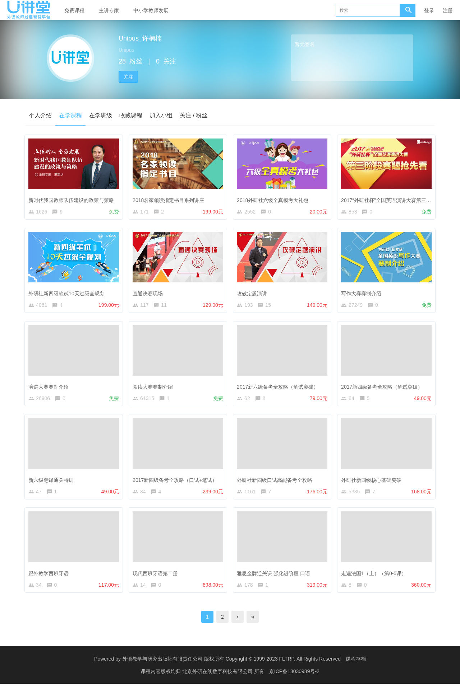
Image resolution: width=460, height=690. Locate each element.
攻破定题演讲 (253, 293)
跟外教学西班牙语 (50, 576)
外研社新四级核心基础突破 (372, 482)
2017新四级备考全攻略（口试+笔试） (176, 482)
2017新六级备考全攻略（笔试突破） (279, 388)
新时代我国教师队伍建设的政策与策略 (72, 199)
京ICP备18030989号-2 (294, 677)
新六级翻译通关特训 (52, 482)
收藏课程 (130, 115)
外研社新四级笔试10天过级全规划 (68, 293)
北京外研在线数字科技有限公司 (218, 677)
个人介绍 (40, 115)
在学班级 (100, 115)
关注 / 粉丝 (193, 115)
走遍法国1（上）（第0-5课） (375, 576)
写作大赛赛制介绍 (362, 293)
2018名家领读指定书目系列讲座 (170, 199)
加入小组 (161, 115)
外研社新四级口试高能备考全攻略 (276, 482)
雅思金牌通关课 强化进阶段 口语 (275, 576)
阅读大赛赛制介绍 (154, 388)
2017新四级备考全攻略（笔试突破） (383, 388)
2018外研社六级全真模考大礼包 (274, 199)
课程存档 (356, 665)
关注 (128, 77)
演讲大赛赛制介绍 (50, 388)
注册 (448, 10)
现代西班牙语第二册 (156, 576)
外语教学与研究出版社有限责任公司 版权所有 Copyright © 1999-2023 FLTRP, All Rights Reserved (231, 665)
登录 (429, 10)
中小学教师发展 (151, 10)
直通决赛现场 (149, 293)
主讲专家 (109, 10)
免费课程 (74, 10)
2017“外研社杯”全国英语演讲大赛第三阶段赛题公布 (399, 199)
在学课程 (70, 115)
